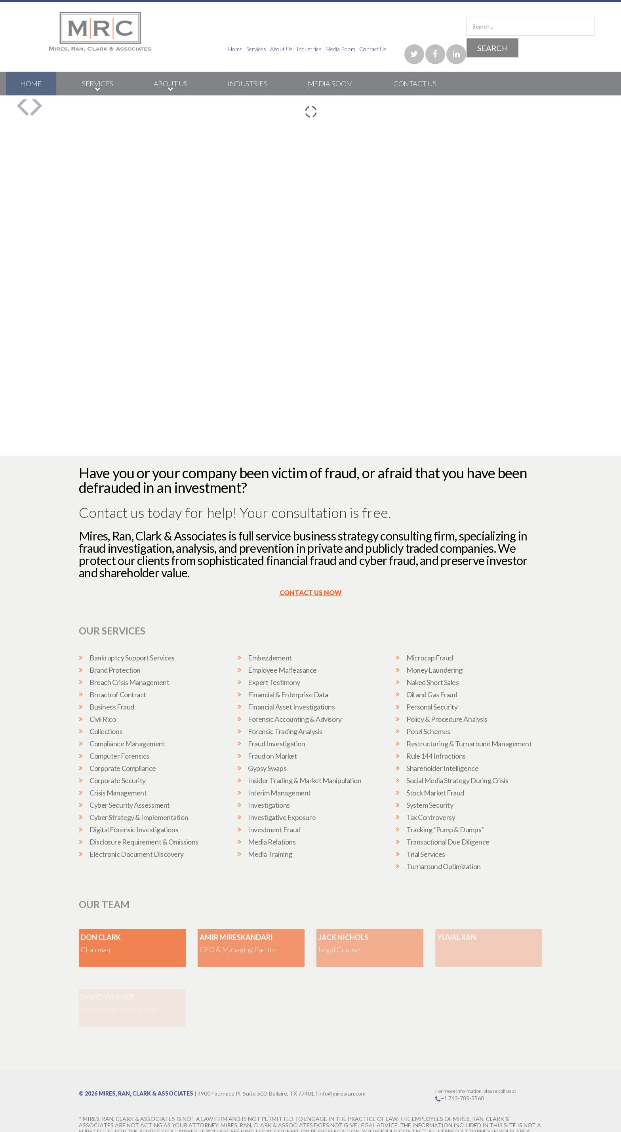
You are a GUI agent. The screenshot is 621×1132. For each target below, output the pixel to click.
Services (417, 49)
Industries (470, 49)
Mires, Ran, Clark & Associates (146, 1070)
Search (568, 26)
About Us (442, 49)
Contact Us (534, 48)
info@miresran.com (342, 1070)
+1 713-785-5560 (462, 1075)
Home (396, 49)
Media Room (501, 49)
